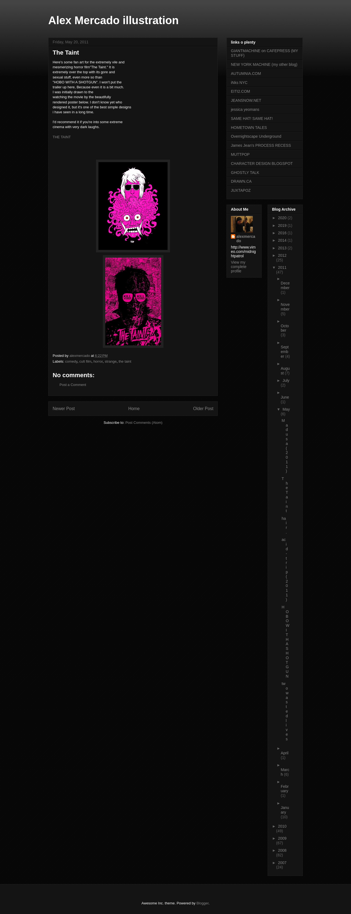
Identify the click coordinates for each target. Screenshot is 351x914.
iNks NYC (239, 82)
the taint (124, 361)
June (285, 397)
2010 (282, 826)
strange (111, 361)
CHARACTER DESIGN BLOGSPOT (262, 163)
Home (134, 408)
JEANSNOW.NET (246, 100)
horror (98, 361)
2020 (283, 218)
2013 (283, 248)
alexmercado (245, 238)
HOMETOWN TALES (249, 127)
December (285, 285)
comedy (71, 361)
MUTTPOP (240, 154)
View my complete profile (239, 266)
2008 (282, 850)
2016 (283, 233)
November (285, 306)
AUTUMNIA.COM (246, 73)
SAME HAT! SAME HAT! (252, 118)
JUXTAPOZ (241, 190)
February (285, 788)
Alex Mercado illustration (113, 20)
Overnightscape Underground (256, 136)
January (285, 809)
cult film (85, 361)
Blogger (202, 903)
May (286, 409)
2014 (283, 240)
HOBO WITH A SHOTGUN (285, 641)
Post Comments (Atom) (143, 423)
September (285, 352)
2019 (283, 225)
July (285, 380)
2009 (282, 838)
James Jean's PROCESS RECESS (261, 145)
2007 (282, 863)
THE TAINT (62, 137)
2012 (282, 255)
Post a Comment (73, 385)
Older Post (203, 408)
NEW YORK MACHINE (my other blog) (264, 64)
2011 (282, 267)
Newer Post (64, 408)
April (284, 753)
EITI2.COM (240, 91)
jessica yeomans (245, 109)
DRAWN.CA (241, 181)
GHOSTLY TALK (245, 172)
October (285, 328)
